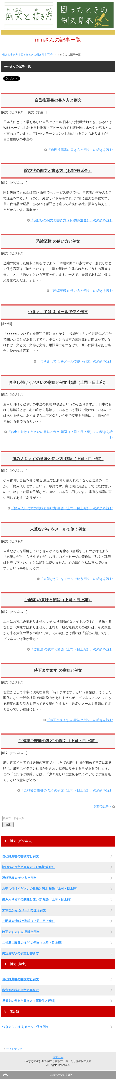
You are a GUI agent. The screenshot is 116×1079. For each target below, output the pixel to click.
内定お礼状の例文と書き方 (20, 953)
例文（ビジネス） (14, 112)
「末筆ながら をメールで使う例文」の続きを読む (76, 579)
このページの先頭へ (61, 1074)
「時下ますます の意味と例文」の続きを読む (80, 720)
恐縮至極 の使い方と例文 (58, 241)
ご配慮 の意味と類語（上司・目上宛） (58, 600)
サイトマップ (14, 1049)
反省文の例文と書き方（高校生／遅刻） (29, 1000)
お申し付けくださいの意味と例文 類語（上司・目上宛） (57, 382)
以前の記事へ (102, 806)
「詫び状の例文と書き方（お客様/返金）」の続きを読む (71, 220)
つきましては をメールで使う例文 (58, 312)
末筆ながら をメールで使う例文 (58, 529)
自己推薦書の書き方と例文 (58, 100)
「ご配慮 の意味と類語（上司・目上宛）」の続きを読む (71, 649)
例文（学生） (37, 112)
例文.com (58, 1057)
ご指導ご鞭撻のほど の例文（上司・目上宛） (58, 741)
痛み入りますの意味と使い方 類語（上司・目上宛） (57, 459)
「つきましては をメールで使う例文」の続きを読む (75, 361)
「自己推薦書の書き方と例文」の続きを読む (80, 150)
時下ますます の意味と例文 (58, 670)
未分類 (6, 324)
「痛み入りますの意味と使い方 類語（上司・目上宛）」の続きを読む (62, 508)
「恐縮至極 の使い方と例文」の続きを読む (81, 290)
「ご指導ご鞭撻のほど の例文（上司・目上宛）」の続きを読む (67, 790)
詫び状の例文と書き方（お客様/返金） (58, 171)
